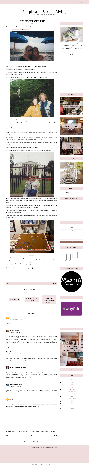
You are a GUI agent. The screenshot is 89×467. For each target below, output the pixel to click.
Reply (7, 326)
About (46, 2)
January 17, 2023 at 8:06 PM (15, 353)
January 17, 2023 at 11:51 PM (15, 368)
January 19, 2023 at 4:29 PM (15, 386)
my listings (69, 190)
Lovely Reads (13, 2)
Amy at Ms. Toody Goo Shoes (17, 367)
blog (7, 2)
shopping (72, 403)
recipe (72, 400)
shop (41, 2)
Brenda (11, 318)
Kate (56, 465)
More (55, 435)
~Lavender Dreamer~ (16, 384)
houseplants (72, 393)
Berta (11, 399)
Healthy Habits (54, 2)
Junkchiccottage (14, 331)
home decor (72, 391)
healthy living (72, 389)
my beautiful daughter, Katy (20, 29)
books (72, 382)
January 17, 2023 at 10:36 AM (15, 319)
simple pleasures (33, 2)
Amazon (31, 255)
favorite (72, 386)
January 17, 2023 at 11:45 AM (15, 332)
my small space (72, 398)
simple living (72, 405)
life (12, 283)
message (71, 236)
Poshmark (67, 192)
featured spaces (23, 2)
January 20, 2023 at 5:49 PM (15, 400)
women (72, 408)
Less (7, 435)
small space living (72, 407)
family (8, 283)
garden (72, 387)
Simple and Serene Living (44, 11)
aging (72, 379)
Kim (10, 351)
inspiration (72, 394)
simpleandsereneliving (50, 447)
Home (2, 2)
